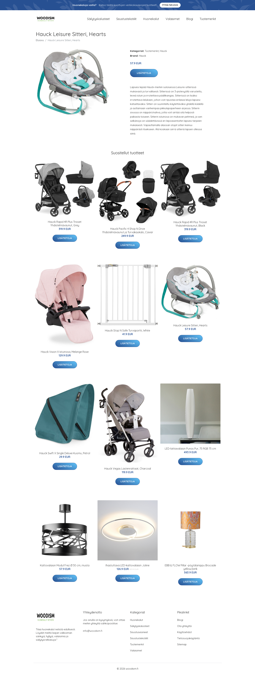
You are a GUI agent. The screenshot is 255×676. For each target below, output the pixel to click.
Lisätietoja (144, 74)
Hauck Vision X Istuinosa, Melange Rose (65, 353)
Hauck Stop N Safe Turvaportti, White (127, 332)
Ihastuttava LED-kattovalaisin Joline (127, 567)
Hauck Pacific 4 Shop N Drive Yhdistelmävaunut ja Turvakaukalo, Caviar (127, 232)
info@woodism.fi (92, 632)
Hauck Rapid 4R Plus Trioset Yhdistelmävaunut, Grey (64, 225)
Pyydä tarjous (170, 5)
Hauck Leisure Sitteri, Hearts (190, 327)
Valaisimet (173, 20)
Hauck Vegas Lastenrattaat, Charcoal (127, 470)
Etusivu (40, 41)
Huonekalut (151, 20)
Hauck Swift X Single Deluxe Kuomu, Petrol (64, 455)
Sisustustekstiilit (126, 20)
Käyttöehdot (184, 633)
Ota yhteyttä (184, 627)
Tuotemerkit (208, 20)
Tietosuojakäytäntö (188, 639)
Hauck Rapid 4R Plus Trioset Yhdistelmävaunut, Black (190, 225)
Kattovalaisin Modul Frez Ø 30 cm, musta (64, 567)
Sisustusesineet (139, 633)
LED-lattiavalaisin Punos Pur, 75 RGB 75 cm (190, 450)
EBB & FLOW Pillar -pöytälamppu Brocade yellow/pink (190, 568)
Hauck (163, 52)
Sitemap (182, 646)
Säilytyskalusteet (98, 20)
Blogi (189, 20)
